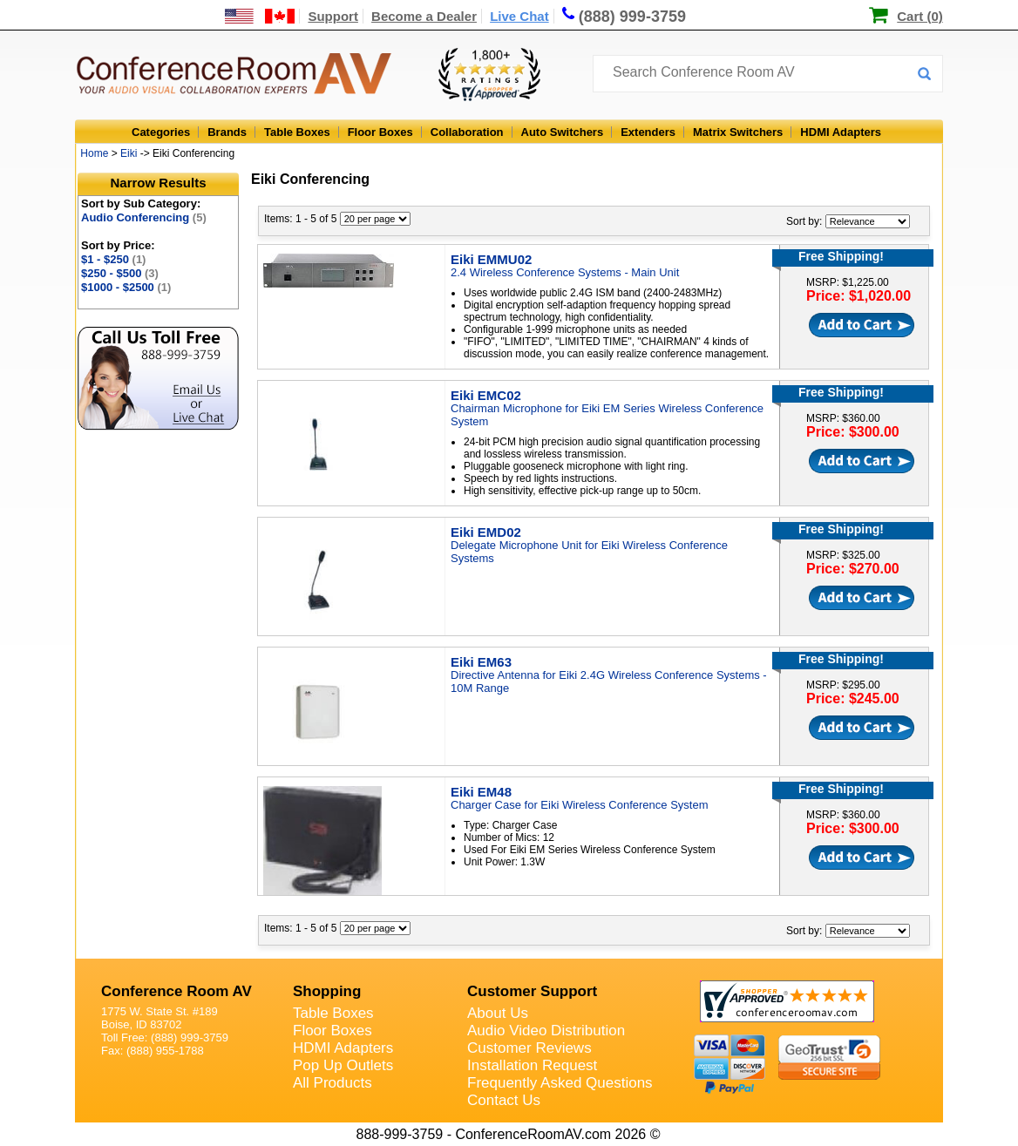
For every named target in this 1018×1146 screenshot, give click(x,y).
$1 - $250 (113, 259)
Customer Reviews (529, 1048)
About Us (497, 1013)
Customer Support (532, 991)
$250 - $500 (120, 273)
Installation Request (532, 1065)
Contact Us (503, 1100)
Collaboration (467, 132)
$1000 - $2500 (126, 287)
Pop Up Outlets (343, 1065)
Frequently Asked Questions (560, 1083)
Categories (161, 132)
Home (94, 153)
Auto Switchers (562, 132)
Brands (227, 132)
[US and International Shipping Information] (260, 16)
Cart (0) (920, 16)
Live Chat (519, 16)
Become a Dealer (424, 16)
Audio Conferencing (144, 217)
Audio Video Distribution (546, 1030)
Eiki (128, 153)
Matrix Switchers (738, 132)
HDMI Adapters (840, 132)
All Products (332, 1083)
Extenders (648, 132)
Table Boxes (297, 132)
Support (333, 16)
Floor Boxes (380, 132)
